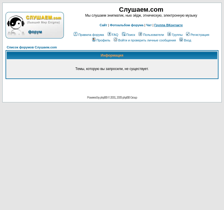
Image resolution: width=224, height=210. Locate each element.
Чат (149, 25)
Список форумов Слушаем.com (32, 47)
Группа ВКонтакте (168, 25)
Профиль (101, 40)
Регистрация (197, 34)
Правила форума (89, 34)
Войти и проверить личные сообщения (145, 40)
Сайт (103, 25)
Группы (175, 34)
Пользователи (151, 34)
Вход (185, 40)
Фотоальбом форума (127, 25)
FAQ (113, 34)
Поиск (128, 34)
